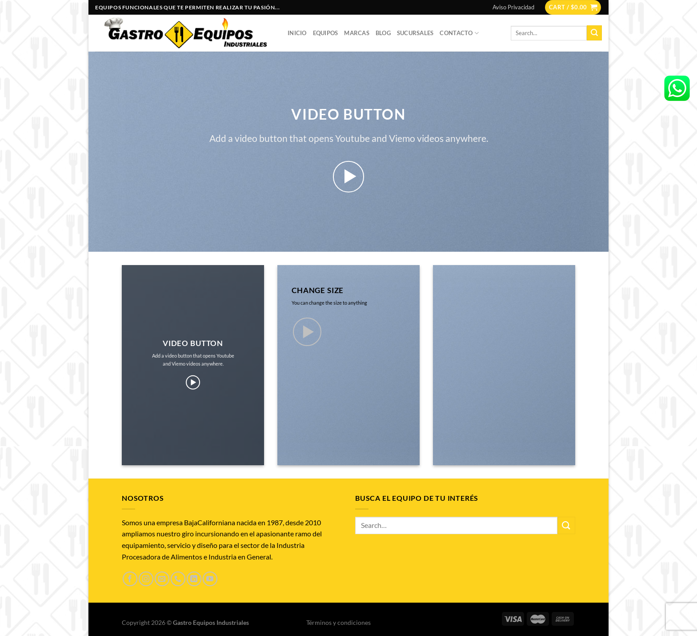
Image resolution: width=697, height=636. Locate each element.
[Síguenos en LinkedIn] (194, 579)
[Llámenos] (178, 579)
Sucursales (415, 32)
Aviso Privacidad (513, 7)
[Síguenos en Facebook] (130, 579)
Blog (383, 32)
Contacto (459, 33)
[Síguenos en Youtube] (210, 579)
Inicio (297, 32)
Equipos (325, 32)
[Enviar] (594, 32)
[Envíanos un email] (162, 579)
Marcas (356, 32)
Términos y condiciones (338, 622)
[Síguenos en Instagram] (146, 579)
